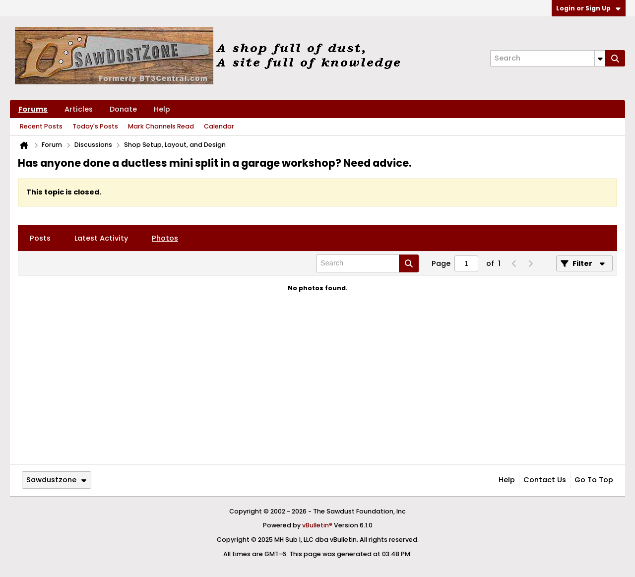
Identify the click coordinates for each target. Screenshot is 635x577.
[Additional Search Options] (600, 58)
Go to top (593, 480)
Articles (78, 109)
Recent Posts (41, 126)
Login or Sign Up (588, 8)
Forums (33, 109)
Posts (40, 238)
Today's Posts (95, 126)
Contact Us (544, 480)
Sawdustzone (56, 480)
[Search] (547, 58)
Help (162, 109)
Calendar (219, 126)
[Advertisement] (317, 386)
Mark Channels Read (161, 126)
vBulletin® (317, 525)
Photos (165, 238)
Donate (123, 109)
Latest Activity (101, 238)
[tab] (40, 238)
